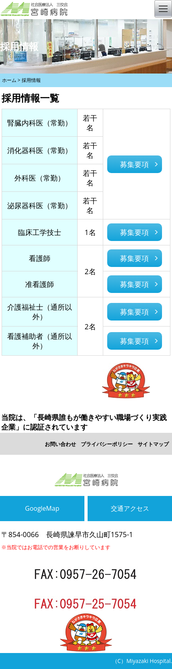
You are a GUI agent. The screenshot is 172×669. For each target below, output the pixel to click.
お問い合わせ (60, 444)
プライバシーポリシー (107, 444)
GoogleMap (42, 508)
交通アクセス (130, 508)
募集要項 (134, 164)
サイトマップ (153, 444)
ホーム (9, 80)
